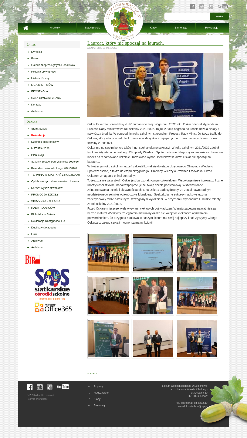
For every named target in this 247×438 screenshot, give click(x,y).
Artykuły (55, 27)
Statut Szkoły (39, 128)
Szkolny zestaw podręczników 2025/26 (55, 161)
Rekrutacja (211, 27)
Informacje (45, 298)
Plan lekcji (37, 155)
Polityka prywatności (43, 71)
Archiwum (37, 111)
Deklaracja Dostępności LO (48, 221)
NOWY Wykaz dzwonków (46, 188)
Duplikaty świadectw (43, 227)
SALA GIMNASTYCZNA (46, 98)
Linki (34, 234)
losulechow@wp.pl (196, 406)
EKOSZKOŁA (39, 91)
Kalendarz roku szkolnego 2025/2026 (54, 168)
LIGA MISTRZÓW (42, 84)
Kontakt (36, 104)
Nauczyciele (92, 27)
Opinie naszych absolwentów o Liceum (55, 181)
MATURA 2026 (40, 148)
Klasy (153, 27)
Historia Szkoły (40, 78)
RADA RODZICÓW (43, 207)
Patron (35, 58)
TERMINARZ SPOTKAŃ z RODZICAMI (55, 174)
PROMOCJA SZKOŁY (44, 194)
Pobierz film (58, 298)
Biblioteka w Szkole (43, 214)
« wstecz (92, 373)
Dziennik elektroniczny (45, 141)
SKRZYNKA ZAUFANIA (45, 201)
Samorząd (181, 27)
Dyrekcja (36, 51)
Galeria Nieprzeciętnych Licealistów (53, 65)
